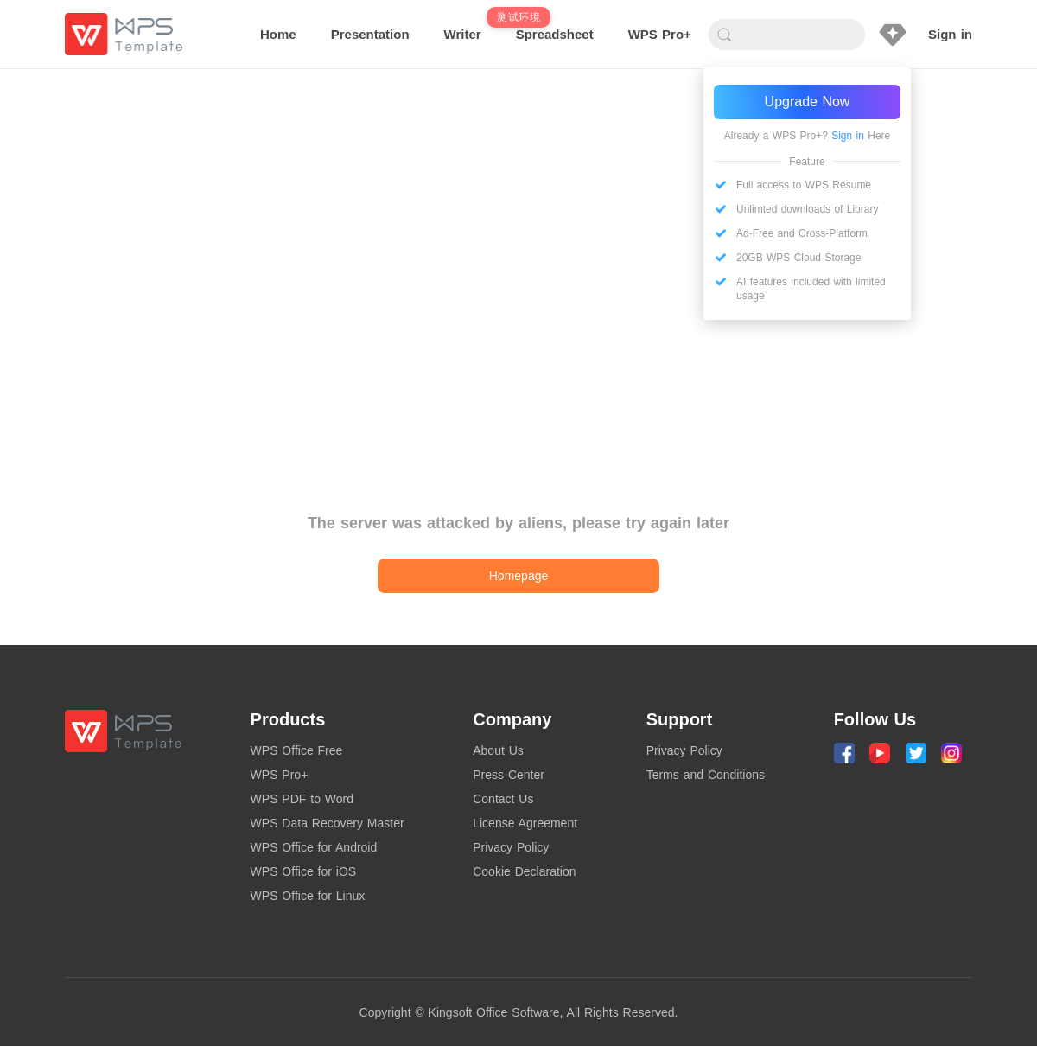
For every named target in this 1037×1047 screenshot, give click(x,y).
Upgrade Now (807, 101)
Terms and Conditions (705, 775)
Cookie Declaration (524, 871)
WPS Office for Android (314, 847)
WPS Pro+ (280, 775)
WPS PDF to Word (302, 799)
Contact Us (503, 799)
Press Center (508, 775)
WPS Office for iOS (304, 871)
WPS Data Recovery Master (327, 823)
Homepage (519, 576)
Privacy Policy (511, 847)
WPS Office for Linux (308, 896)
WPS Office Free (297, 750)
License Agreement (525, 823)
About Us (498, 750)
